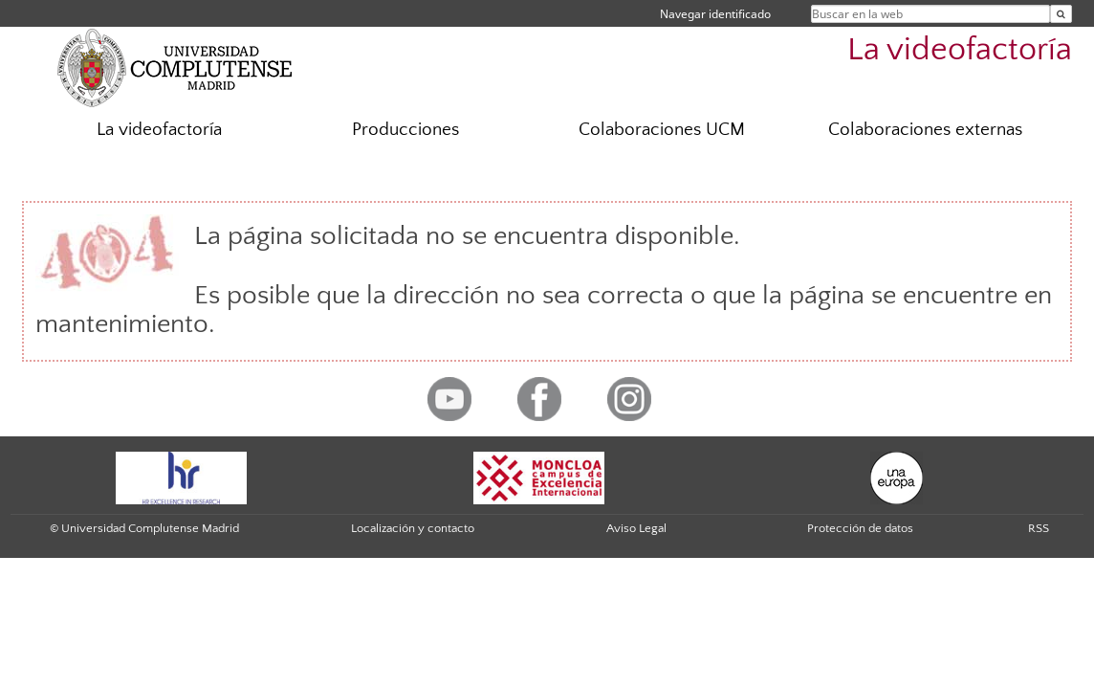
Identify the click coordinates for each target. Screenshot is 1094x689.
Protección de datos (860, 528)
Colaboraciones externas (925, 130)
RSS (1038, 528)
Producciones (405, 130)
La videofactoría (959, 50)
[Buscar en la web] (1061, 14)
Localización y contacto (412, 528)
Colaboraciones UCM (662, 130)
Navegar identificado (715, 14)
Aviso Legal (636, 528)
